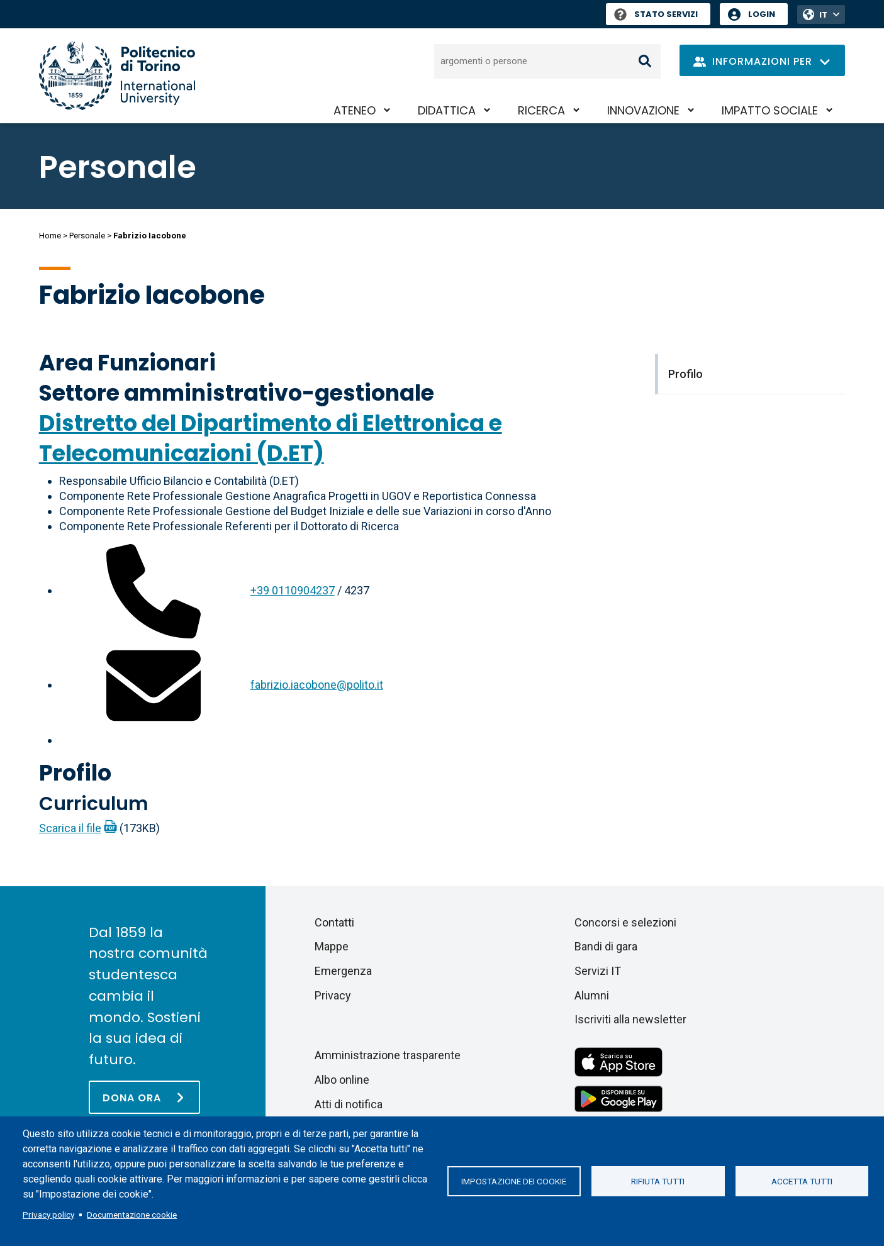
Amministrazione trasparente (388, 1055)
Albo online (342, 1079)
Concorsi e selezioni (625, 922)
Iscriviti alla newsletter (630, 1019)
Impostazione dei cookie (513, 1181)
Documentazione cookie (132, 1215)
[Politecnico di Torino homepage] (117, 76)
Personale (87, 235)
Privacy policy (48, 1215)
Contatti (334, 922)
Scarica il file (70, 828)
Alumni (591, 995)
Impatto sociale (770, 110)
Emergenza (343, 970)
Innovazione (643, 110)
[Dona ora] (144, 1097)
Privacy (333, 995)
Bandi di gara (605, 946)
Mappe (332, 946)
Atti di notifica (349, 1104)
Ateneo (354, 110)
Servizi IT (597, 970)
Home (50, 235)
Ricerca (541, 110)
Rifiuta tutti (658, 1181)
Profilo (75, 772)
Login (761, 14)
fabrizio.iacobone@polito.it (316, 684)
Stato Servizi (656, 14)
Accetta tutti (801, 1181)
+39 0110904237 (292, 590)
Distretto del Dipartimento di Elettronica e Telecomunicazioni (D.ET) (270, 438)
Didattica (447, 110)
